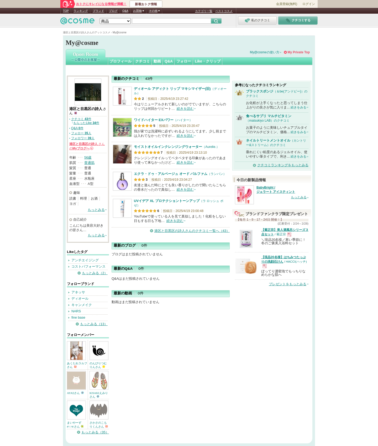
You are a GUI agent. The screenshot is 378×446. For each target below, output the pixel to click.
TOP (66, 10)
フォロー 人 (81, 133)
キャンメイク (81, 305)
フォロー (183, 61)
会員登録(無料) (286, 4)
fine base (78, 317)
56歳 (87, 157)
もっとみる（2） (95, 273)
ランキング (81, 10)
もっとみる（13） (94, 324)
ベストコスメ (224, 11)
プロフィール (120, 61)
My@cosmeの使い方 (264, 52)
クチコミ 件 (81, 119)
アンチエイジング (85, 260)
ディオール (79, 298)
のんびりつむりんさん (98, 365)
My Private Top (299, 52)
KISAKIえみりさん (99, 394)
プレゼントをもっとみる (287, 284)
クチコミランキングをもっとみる (282, 165)
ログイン (308, 4)
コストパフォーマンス (88, 266)
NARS (76, 311)
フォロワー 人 (82, 138)
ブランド (98, 10)
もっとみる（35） (95, 432)
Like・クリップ (207, 61)
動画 (157, 61)
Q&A (125, 10)
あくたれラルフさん (77, 365)
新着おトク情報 (146, 4)
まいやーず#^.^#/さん (75, 424)
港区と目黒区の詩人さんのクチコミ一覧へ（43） (192, 231)
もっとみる (96, 210)
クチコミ (142, 61)
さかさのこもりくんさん (99, 424)
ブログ (113, 10)
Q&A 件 (77, 128)
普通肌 (89, 163)
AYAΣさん (75, 393)
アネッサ (78, 292)
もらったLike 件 (86, 123)
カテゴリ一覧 (203, 11)
